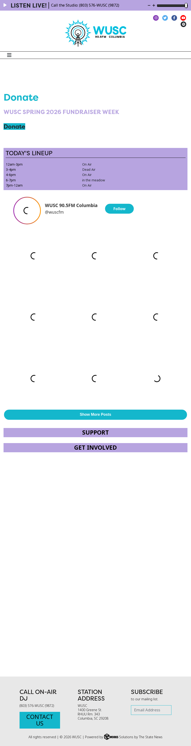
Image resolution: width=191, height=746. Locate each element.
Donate (14, 126)
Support (95, 432)
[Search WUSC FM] (185, 55)
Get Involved (95, 447)
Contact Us (39, 720)
